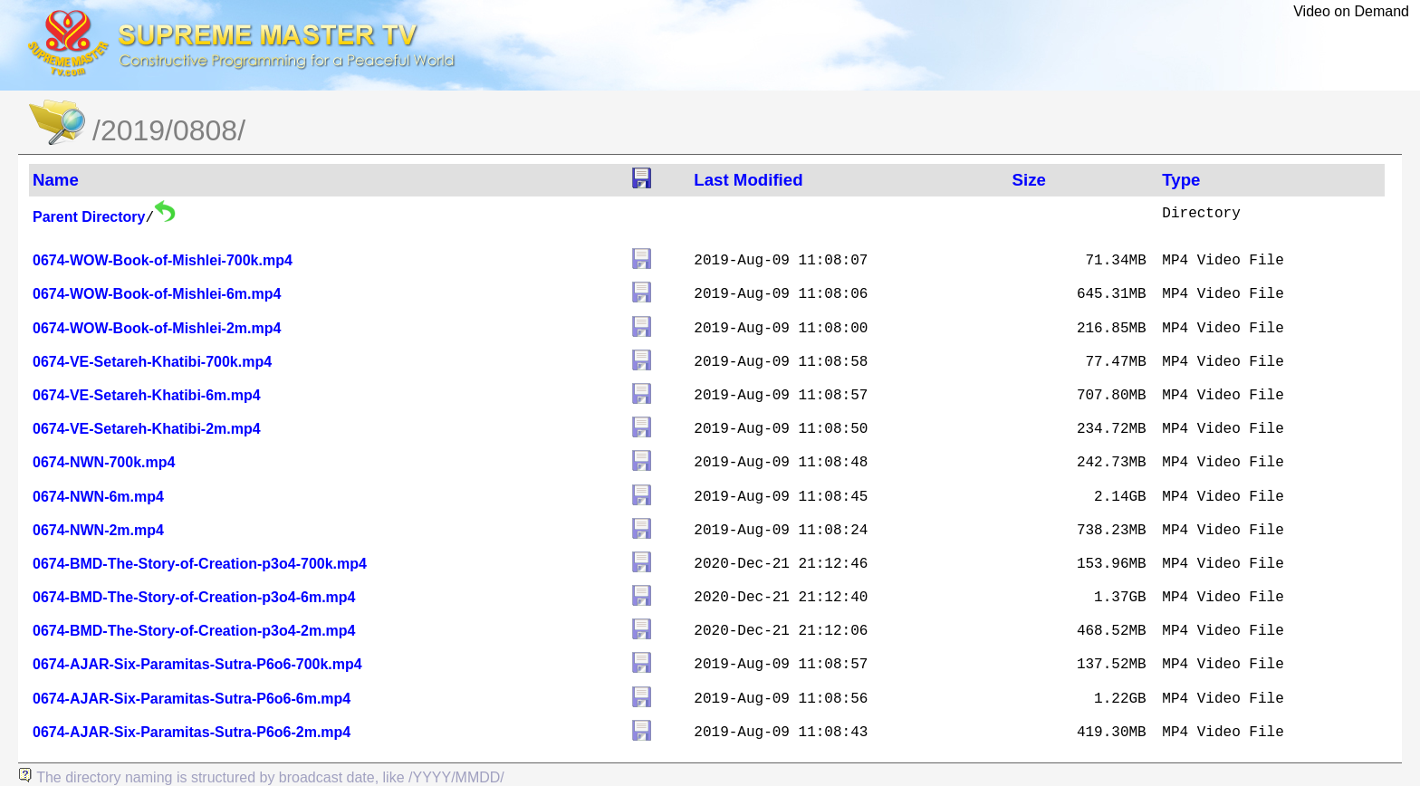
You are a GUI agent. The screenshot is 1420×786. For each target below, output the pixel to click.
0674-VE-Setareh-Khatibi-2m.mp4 (147, 428)
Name (56, 179)
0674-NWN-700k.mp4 (104, 462)
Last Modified (748, 179)
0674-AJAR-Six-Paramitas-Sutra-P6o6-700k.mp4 (197, 664)
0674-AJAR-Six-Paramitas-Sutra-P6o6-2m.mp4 (191, 732)
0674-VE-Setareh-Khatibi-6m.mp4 (147, 395)
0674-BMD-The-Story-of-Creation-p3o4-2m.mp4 (194, 630)
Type (1181, 179)
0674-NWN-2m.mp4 (98, 530)
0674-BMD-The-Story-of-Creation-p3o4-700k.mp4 (200, 563)
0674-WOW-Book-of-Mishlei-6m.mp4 (157, 294)
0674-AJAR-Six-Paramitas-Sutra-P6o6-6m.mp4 (191, 698)
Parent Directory (89, 217)
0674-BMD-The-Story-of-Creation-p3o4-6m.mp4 (194, 597)
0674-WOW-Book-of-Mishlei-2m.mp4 (157, 328)
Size (1029, 179)
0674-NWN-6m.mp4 (98, 496)
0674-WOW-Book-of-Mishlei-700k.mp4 (163, 260)
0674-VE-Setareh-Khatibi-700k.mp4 (152, 361)
